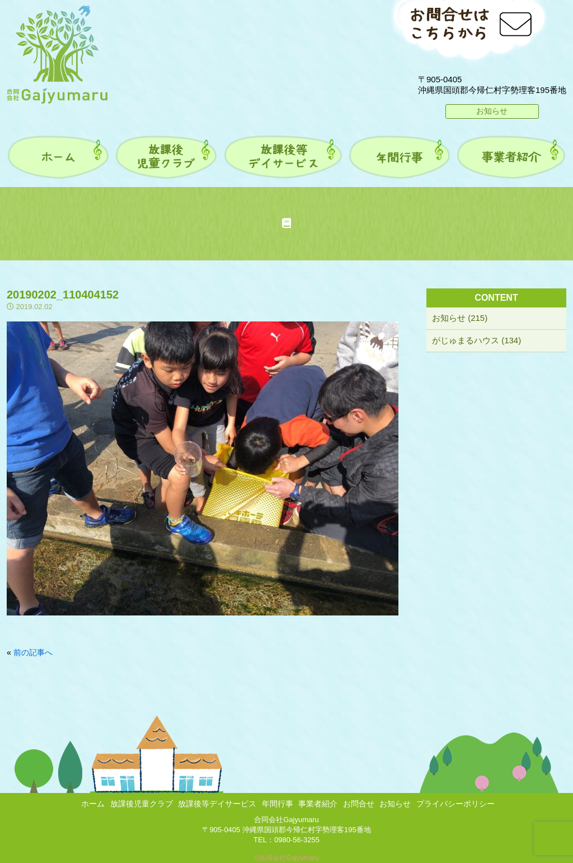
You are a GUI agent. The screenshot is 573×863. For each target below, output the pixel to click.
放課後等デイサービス (217, 803)
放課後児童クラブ (141, 803)
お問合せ (358, 803)
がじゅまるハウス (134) (476, 340)
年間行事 (277, 803)
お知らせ (492, 110)
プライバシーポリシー (455, 803)
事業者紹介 (317, 803)
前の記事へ (33, 652)
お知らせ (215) (459, 318)
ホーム (93, 803)
